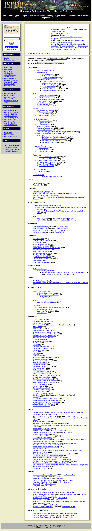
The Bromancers (49, 87)
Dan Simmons (51, 484)
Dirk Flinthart (67, 432)
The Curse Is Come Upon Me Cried (45, 381)
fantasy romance (69, 49)
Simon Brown (47, 486)
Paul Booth (49, 274)
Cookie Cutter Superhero (41, 291)
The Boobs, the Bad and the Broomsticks (47, 456)
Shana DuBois (68, 517)
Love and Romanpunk (40, 192)
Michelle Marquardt (49, 496)
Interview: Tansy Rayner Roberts (44, 515)
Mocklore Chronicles (40, 119)
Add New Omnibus (10, 123)
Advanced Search (11, 47)
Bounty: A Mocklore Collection (47, 133)
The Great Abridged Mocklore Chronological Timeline (55, 132)
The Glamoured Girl (39, 323)
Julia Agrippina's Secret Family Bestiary (51, 307)
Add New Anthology (11, 110)
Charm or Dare (42, 105)
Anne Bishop (59, 499)
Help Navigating (9, 60)
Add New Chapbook (11, 112)
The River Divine (38, 175)
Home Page (8, 68)
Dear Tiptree (37, 448)
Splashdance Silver (45, 121)
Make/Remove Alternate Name (9, 96)
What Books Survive (40, 363)
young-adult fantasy (68, 46)
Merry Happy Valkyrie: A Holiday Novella (46, 248)
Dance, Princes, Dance (47, 97)
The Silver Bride (38, 477)
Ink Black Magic (44, 124)
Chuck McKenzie (62, 227)
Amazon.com (45, 53)
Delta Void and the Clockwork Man (54, 139)
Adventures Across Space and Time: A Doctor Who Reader (62, 272)
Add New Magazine (11, 118)
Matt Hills (60, 274)
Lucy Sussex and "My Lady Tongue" (45, 441)
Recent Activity (9, 84)
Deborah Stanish (68, 515)
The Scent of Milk (39, 350)
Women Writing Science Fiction (43, 494)
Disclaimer (8, 133)
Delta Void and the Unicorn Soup (53, 137)
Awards (40, 63)
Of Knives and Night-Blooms (48, 176)
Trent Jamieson (38, 505)
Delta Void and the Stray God (52, 141)
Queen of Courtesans (44, 130)
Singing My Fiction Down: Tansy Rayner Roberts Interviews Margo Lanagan (59, 501)
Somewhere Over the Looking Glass (45, 334)
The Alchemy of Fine (50, 81)
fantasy (63, 44)
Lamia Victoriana (43, 309)
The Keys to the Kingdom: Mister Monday (47, 480)
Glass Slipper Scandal (46, 96)
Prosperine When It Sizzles (46, 302)
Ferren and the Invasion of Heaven (44, 475)
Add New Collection (11, 114)
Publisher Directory (10, 78)
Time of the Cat (38, 185)
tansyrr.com (78, 37)
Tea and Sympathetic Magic (48, 157)
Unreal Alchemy (48, 74)
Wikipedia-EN (56, 39)
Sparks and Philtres (39, 146)
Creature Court (38, 108)
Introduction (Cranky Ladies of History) (46, 447)
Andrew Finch (54, 414)
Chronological (58, 63)
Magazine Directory (11, 80)
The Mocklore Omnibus (45, 128)
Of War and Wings (39, 370)
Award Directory (9, 77)
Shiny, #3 (40, 220)
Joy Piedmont (71, 274)
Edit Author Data (10, 93)
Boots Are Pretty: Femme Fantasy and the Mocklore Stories (53, 454)
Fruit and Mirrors (38, 339)
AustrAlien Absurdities (40, 227)
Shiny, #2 (40, 218)
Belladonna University (44, 79)
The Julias (36, 306)
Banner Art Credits (10, 136)
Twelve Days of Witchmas (41, 262)
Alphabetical (48, 63)
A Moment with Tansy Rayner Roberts (46, 513)
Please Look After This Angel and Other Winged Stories (52, 193)
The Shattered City (45, 114)
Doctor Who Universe (40, 269)
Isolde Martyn (56, 477)
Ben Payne (72, 218)
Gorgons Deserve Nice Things (43, 195)
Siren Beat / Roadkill (40, 228)
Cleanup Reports (10, 86)
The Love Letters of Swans (42, 372)
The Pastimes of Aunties (41, 346)
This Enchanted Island (46, 166)
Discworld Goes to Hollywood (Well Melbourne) (49, 423)
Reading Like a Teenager (41, 434)
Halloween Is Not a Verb (51, 88)
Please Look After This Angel (42, 361)
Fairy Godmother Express (41, 330)
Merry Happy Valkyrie (40, 384)
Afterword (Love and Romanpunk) (44, 436)
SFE (71, 37)
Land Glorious (43, 151)
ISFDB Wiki (8, 69)
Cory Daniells (62, 498)
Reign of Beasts (44, 115)
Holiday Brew (48, 76)
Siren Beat (36, 355)
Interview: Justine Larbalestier (43, 507)
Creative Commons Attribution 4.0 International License (11, 149)
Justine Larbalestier (68, 507)
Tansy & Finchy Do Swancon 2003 (44, 416)
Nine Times (36, 357)
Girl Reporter (37, 242)
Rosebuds (36, 343)
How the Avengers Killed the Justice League (48, 457)
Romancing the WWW (40, 321)
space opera (55, 49)
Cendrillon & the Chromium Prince (44, 332)
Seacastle (42, 171)
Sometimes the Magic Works (42, 482)
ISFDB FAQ (8, 71)
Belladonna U (42, 72)
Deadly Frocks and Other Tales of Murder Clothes (50, 463)
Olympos (36, 484)
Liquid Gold (43, 123)
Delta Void (40, 135)
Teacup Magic (37, 155)
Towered (35, 397)
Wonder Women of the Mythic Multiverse (46, 402)
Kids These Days (38, 391)
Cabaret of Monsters (47, 110)
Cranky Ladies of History (41, 230)
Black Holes (37, 327)
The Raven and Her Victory (42, 366)
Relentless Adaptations (40, 359)
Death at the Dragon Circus (42, 377)
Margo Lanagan (46, 503)
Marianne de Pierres (70, 494)
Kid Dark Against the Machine (43, 240)
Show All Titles (9, 99)
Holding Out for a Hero (40, 341)
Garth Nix (72, 480)
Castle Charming (38, 94)
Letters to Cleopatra (39, 373)
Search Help (11, 49)
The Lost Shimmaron (40, 169)
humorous (67, 48)
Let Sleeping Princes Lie (47, 99)
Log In (6, 58)
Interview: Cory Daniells (41, 498)
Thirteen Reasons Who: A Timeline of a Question (49, 459)
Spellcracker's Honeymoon (48, 160)
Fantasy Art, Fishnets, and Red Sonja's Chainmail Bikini (52, 443)
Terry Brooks (64, 482)
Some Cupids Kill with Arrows (43, 379)
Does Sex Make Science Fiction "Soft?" (46, 445)
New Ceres (36, 300)
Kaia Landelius (54, 357)
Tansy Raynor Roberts (65, 42)
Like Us (35, 354)
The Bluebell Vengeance (41, 348)
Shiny (34, 216)
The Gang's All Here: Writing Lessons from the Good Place (53, 461)
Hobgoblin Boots (43, 126)
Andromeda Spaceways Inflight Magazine (47, 205)
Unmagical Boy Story (50, 85)
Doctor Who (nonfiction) (45, 271)
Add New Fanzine (10, 116)
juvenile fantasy (79, 48)
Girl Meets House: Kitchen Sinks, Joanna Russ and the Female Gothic (57, 439)
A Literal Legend (38, 319)
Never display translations (57, 58)
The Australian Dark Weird (42, 438)
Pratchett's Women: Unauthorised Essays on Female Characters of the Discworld (60, 283)
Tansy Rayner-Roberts (66, 395)
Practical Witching (49, 78)
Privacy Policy (9, 134)
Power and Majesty (45, 112)
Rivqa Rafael (59, 232)
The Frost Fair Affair (45, 159)
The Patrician (41, 313)
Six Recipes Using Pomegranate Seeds (46, 400)
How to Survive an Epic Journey (44, 382)
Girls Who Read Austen (41, 390)
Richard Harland (69, 475)
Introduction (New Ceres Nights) (44, 432)
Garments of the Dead (40, 337)
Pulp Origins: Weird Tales (41, 421)
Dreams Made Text (39, 499)
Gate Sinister (43, 148)
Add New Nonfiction (11, 119)
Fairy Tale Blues (38, 328)
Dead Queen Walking (46, 101)
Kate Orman (59, 478)
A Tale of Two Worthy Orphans (43, 404)
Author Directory (10, 75)
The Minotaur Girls (39, 368)
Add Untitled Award (10, 125)
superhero (54, 46)
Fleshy (35, 352)
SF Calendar (8, 73)
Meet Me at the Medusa (41, 393)
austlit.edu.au (64, 37)
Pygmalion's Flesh (39, 325)
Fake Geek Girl (48, 83)
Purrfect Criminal (38, 386)
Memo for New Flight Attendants (44, 336)
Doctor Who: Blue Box (40, 478)
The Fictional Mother (40, 281)
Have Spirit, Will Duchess (47, 164)
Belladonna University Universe (43, 70)
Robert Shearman (62, 228)
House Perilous (44, 150)
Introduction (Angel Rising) (42, 429)
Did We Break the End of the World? (45, 375)
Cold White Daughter (40, 364)
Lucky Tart (36, 345)
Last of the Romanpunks (45, 311)
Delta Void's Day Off (49, 142)
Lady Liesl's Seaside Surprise (49, 162)
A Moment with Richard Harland (43, 492)
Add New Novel (9, 121)
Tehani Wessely (63, 230)
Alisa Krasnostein (59, 218)
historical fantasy (76, 44)
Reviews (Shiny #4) (39, 430)
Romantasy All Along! (40, 468)
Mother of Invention (39, 232)
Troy (34, 486)
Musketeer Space (39, 183)
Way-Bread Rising (39, 395)
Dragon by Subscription (41, 249)
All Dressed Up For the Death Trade (45, 399)
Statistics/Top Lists (10, 82)
